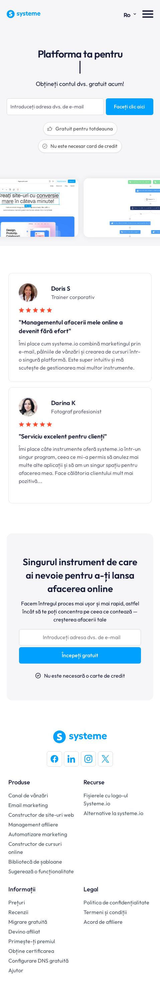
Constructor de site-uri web (41, 814)
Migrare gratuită (27, 921)
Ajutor (15, 970)
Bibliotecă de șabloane (35, 861)
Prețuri (16, 902)
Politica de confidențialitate (116, 902)
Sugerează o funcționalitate (41, 871)
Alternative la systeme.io (113, 813)
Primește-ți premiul (31, 941)
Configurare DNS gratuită (38, 960)
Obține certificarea (31, 951)
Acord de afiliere (103, 921)
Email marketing (28, 805)
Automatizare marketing (37, 834)
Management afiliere (33, 824)
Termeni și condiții (105, 912)
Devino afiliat (24, 931)
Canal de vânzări (28, 795)
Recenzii (18, 912)
